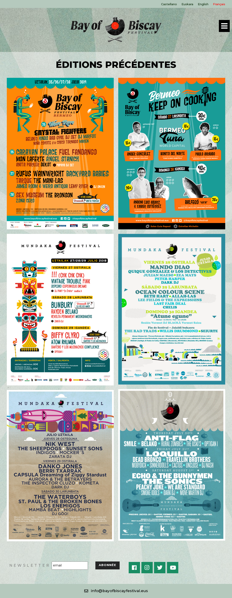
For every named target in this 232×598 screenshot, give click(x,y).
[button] (116, 591)
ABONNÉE (107, 565)
